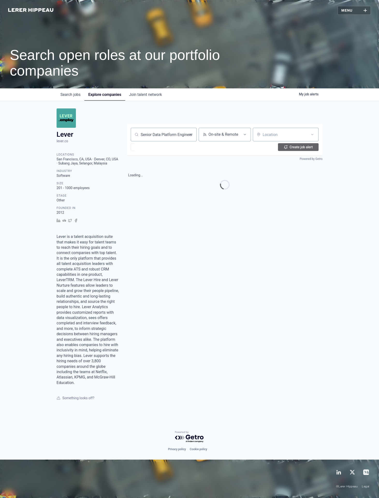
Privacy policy (177, 449)
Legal (365, 486)
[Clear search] (190, 134)
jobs (70, 94)
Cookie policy (198, 449)
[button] (147, 147)
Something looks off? (75, 398)
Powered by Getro (311, 159)
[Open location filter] (312, 134)
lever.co (62, 141)
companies (104, 94)
